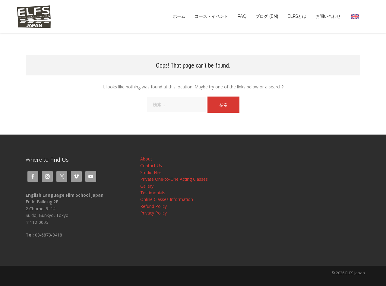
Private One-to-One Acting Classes (174, 179)
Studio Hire (151, 172)
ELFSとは (296, 16)
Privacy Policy (153, 213)
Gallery (146, 186)
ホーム (179, 16)
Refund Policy (153, 206)
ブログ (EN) (266, 16)
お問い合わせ (328, 16)
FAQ (241, 16)
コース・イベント (211, 16)
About (146, 159)
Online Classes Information (166, 199)
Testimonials (152, 192)
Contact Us (151, 165)
